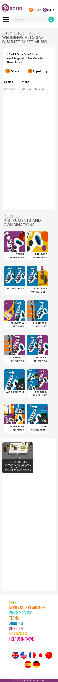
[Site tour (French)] (32, 655)
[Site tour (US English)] (24, 655)
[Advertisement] (18, 528)
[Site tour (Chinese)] (49, 655)
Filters (15, 71)
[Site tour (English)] (15, 655)
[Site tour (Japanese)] (40, 655)
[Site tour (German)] (36, 664)
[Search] (51, 19)
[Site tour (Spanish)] (28, 664)
